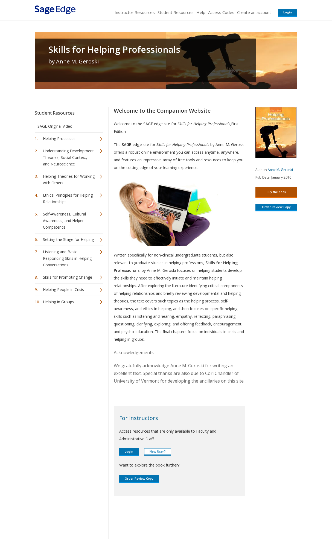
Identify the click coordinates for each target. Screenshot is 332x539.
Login (287, 12)
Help (200, 12)
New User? (158, 451)
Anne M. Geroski (280, 169)
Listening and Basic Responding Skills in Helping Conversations (67, 258)
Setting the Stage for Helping (68, 239)
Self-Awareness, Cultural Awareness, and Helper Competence (64, 220)
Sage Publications (66, 518)
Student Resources (176, 12)
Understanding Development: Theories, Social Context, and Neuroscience (69, 157)
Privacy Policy (261, 518)
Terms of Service (197, 518)
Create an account (254, 12)
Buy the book (276, 192)
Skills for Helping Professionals (114, 49)
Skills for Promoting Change (67, 277)
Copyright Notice (231, 518)
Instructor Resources (135, 12)
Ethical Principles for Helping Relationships (68, 198)
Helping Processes (59, 138)
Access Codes (221, 12)
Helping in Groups (58, 301)
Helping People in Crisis (63, 289)
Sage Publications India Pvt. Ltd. (114, 518)
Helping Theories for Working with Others (69, 179)
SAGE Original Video (54, 126)
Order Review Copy (139, 478)
